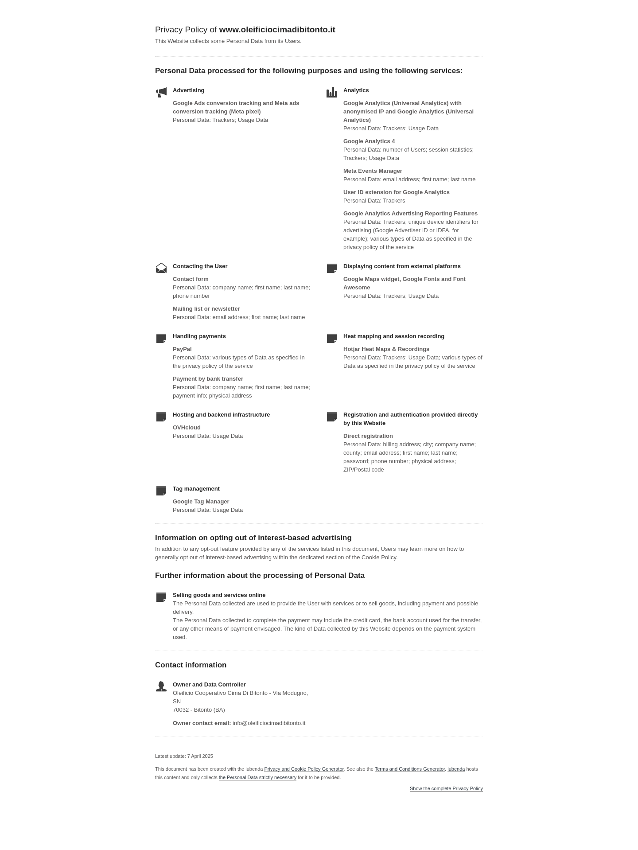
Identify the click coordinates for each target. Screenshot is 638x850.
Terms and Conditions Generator (410, 769)
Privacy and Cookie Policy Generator (303, 769)
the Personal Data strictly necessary (257, 777)
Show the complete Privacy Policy (446, 788)
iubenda (456, 769)
